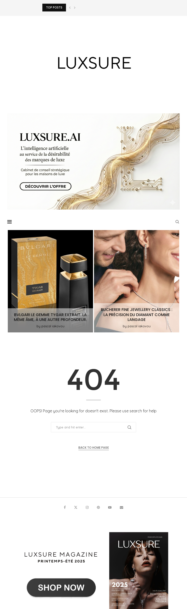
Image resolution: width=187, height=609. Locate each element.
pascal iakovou (53, 326)
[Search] (177, 222)
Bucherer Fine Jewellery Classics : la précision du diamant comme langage (136, 315)
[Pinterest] (98, 507)
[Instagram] (87, 507)
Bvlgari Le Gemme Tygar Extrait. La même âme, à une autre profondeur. (50, 317)
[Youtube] (110, 507)
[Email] (121, 507)
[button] (70, 7)
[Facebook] (65, 507)
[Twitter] (75, 507)
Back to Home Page (93, 447)
